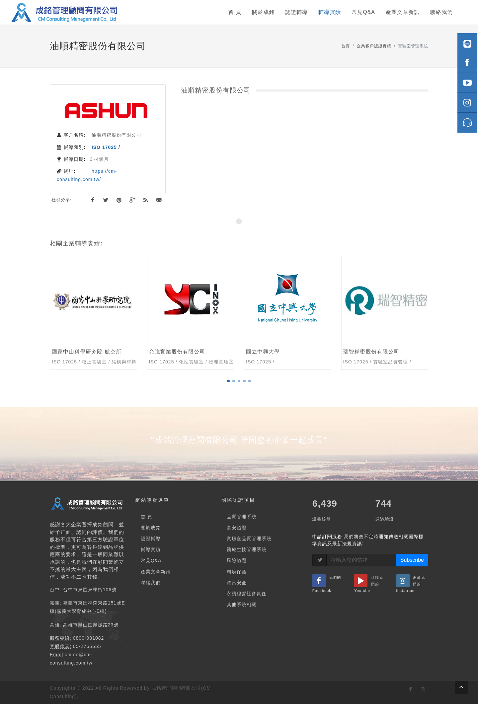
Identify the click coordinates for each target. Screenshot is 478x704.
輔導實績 (151, 549)
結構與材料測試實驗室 (136, 361)
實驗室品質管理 (390, 361)
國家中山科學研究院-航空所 (86, 351)
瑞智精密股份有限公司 (371, 351)
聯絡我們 (151, 582)
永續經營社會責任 (247, 593)
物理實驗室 (221, 361)
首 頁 (146, 516)
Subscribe (412, 560)
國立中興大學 (263, 351)
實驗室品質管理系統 (249, 538)
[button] (228, 381)
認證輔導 (151, 538)
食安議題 (237, 527)
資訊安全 (237, 582)
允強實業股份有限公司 (177, 351)
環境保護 (237, 571)
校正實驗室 (94, 361)
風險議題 (237, 560)
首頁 (345, 46)
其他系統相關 (242, 604)
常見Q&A (151, 560)
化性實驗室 (191, 361)
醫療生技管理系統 (247, 549)
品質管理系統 (242, 516)
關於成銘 (151, 527)
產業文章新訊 (156, 571)
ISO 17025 (104, 147)
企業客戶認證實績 (374, 46)
